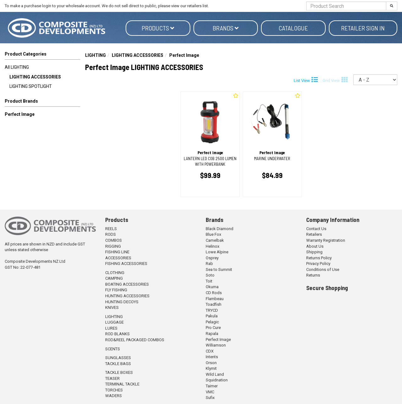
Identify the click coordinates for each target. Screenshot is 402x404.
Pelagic (212, 322)
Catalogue (293, 28)
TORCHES (114, 390)
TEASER (112, 378)
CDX (210, 351)
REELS (111, 228)
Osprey (212, 258)
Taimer (212, 386)
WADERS (113, 395)
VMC (210, 392)
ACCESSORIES (118, 258)
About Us (314, 246)
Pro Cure (213, 327)
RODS (110, 234)
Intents (212, 356)
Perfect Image (20, 114)
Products (158, 28)
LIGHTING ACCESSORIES (35, 76)
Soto (210, 275)
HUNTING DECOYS (122, 301)
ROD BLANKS (117, 333)
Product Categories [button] (25, 54)
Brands (226, 28)
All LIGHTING (17, 67)
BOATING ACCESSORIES (127, 284)
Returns (313, 275)
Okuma (212, 286)
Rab (209, 263)
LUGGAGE (114, 322)
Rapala (212, 333)
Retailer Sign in (363, 28)
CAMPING (114, 278)
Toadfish (213, 304)
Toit (209, 281)
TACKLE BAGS (118, 363)
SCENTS (112, 349)
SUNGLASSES (118, 357)
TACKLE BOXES (119, 372)
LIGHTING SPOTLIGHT (30, 86)
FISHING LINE (117, 252)
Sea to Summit (219, 269)
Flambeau (215, 298)
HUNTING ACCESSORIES (127, 296)
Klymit (211, 368)
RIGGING (113, 246)
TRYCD (212, 310)
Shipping (314, 252)
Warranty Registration (325, 240)
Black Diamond (219, 228)
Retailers (314, 234)
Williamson (216, 345)
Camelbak (215, 240)
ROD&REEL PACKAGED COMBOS (134, 339)
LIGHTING (95, 55)
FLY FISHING (116, 290)
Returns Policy (319, 258)
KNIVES (112, 307)
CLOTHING (114, 272)
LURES (111, 328)
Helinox (212, 246)
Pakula (212, 316)
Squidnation (217, 380)
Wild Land (215, 374)
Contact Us (316, 228)
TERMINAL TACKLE (122, 384)
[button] (42, 102)
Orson (211, 362)
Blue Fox (213, 234)
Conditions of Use (322, 269)
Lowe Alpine (217, 252)
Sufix (210, 397)
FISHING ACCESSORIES (126, 263)
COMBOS (113, 240)
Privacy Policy (318, 263)
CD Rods (214, 292)
